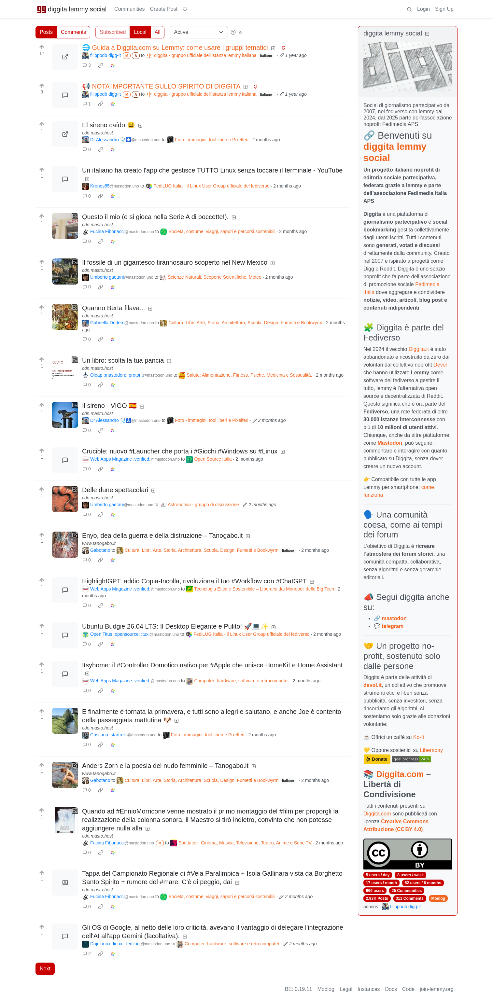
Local (140, 32)
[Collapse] (427, 34)
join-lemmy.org (437, 989)
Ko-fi (418, 737)
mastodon (394, 618)
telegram (392, 626)
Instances (369, 989)
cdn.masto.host (97, 132)
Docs (391, 989)
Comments (73, 32)
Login (423, 9)
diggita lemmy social (71, 9)
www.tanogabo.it (99, 543)
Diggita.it (419, 349)
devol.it (372, 685)
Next (45, 968)
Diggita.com (400, 774)
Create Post (163, 9)
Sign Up (444, 9)
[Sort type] (199, 32)
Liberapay (431, 750)
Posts (46, 32)
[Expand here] (65, 226)
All (158, 32)
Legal (346, 989)
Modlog (438, 898)
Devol (440, 365)
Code (408, 989)
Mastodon (390, 443)
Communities (129, 9)
